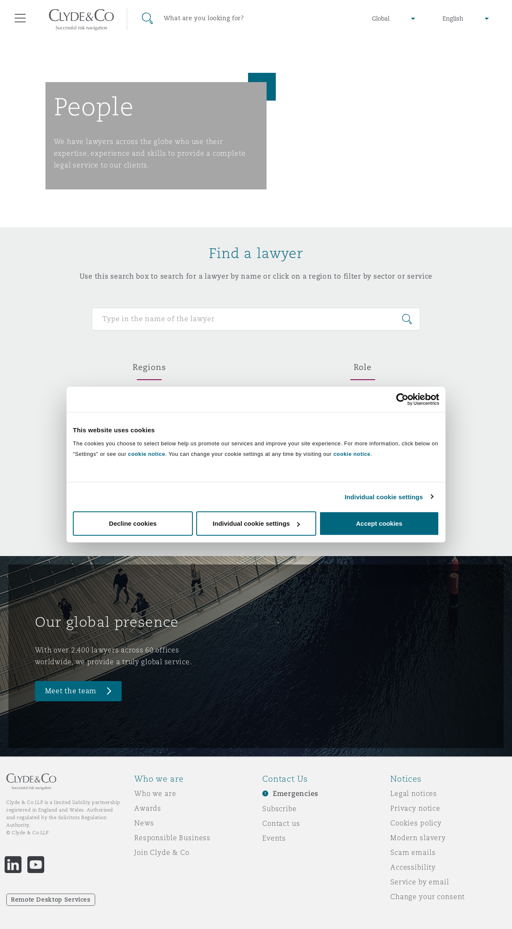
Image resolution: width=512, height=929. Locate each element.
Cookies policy (416, 823)
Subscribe (279, 808)
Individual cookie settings (384, 496)
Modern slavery (418, 837)
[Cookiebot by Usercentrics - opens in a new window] (402, 399)
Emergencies (295, 793)
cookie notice (146, 454)
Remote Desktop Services (51, 899)
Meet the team (71, 691)
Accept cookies (379, 523)
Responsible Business (172, 837)
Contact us (281, 823)
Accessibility (413, 867)
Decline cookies (133, 523)
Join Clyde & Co (161, 852)
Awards (147, 808)
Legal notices (413, 793)
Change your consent (427, 896)
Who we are (155, 793)
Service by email (419, 882)
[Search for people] (256, 319)
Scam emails (412, 852)
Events (274, 838)
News (144, 823)
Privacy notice (415, 808)
